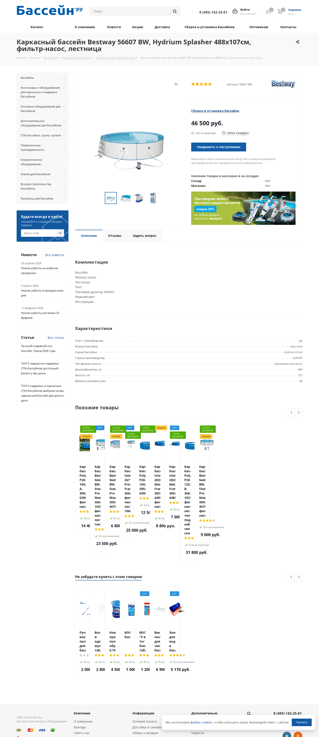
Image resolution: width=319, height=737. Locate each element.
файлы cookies (201, 722)
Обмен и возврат (145, 688)
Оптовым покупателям (91, 694)
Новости (197, 688)
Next (298, 413)
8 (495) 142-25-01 (288, 669)
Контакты (81, 706)
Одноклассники (298, 691)
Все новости (54, 255)
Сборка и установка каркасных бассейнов (155, 702)
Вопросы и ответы (205, 683)
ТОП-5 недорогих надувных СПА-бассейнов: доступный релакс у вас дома (40, 368)
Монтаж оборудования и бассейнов (151, 717)
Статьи (196, 677)
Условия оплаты (144, 677)
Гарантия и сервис (146, 694)
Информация (143, 669)
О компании (83, 677)
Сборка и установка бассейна (215, 111)
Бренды (80, 683)
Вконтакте (286, 691)
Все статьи (56, 337)
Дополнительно (204, 669)
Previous (291, 413)
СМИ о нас (82, 688)
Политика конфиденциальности (98, 700)
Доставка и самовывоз (149, 683)
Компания (82, 669)
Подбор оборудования (149, 710)
